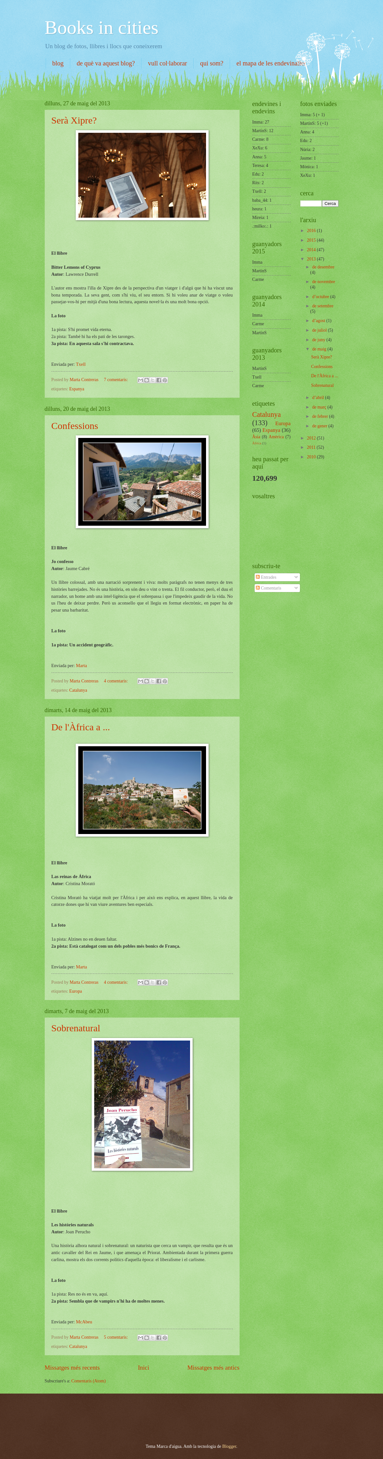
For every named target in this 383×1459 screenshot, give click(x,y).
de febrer (320, 416)
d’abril (318, 397)
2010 (312, 457)
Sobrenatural (75, 1028)
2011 (312, 447)
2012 (312, 438)
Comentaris (268, 588)
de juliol (320, 330)
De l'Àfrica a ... (80, 727)
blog (58, 63)
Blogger (229, 1446)
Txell (81, 364)
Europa (75, 991)
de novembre (323, 281)
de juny (319, 339)
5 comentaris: (116, 1337)
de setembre (322, 306)
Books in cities (102, 27)
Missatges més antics (213, 1367)
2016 (312, 230)
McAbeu (84, 1321)
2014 (312, 249)
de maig (319, 349)
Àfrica (256, 443)
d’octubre (321, 296)
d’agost (319, 320)
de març (319, 407)
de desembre (323, 267)
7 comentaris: (116, 379)
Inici (143, 1367)
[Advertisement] (118, 1412)
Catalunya (78, 690)
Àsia (256, 436)
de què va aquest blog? (106, 63)
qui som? (211, 63)
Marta (81, 665)
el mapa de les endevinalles (271, 63)
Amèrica (276, 436)
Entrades (266, 577)
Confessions (74, 425)
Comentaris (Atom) (88, 1381)
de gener (320, 426)
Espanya (76, 389)
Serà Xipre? (74, 120)
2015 (312, 240)
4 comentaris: (116, 681)
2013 (312, 259)
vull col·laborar (167, 63)
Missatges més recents (72, 1367)
